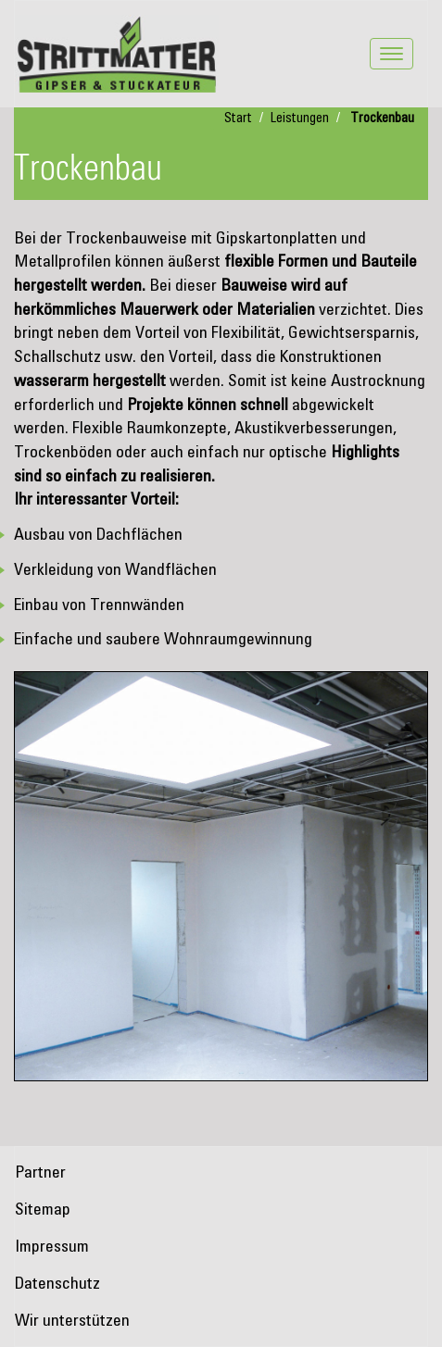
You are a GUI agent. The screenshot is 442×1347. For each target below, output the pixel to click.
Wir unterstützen (72, 1321)
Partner (40, 1173)
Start (238, 118)
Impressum (52, 1247)
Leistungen (300, 118)
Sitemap (42, 1210)
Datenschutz (57, 1284)
